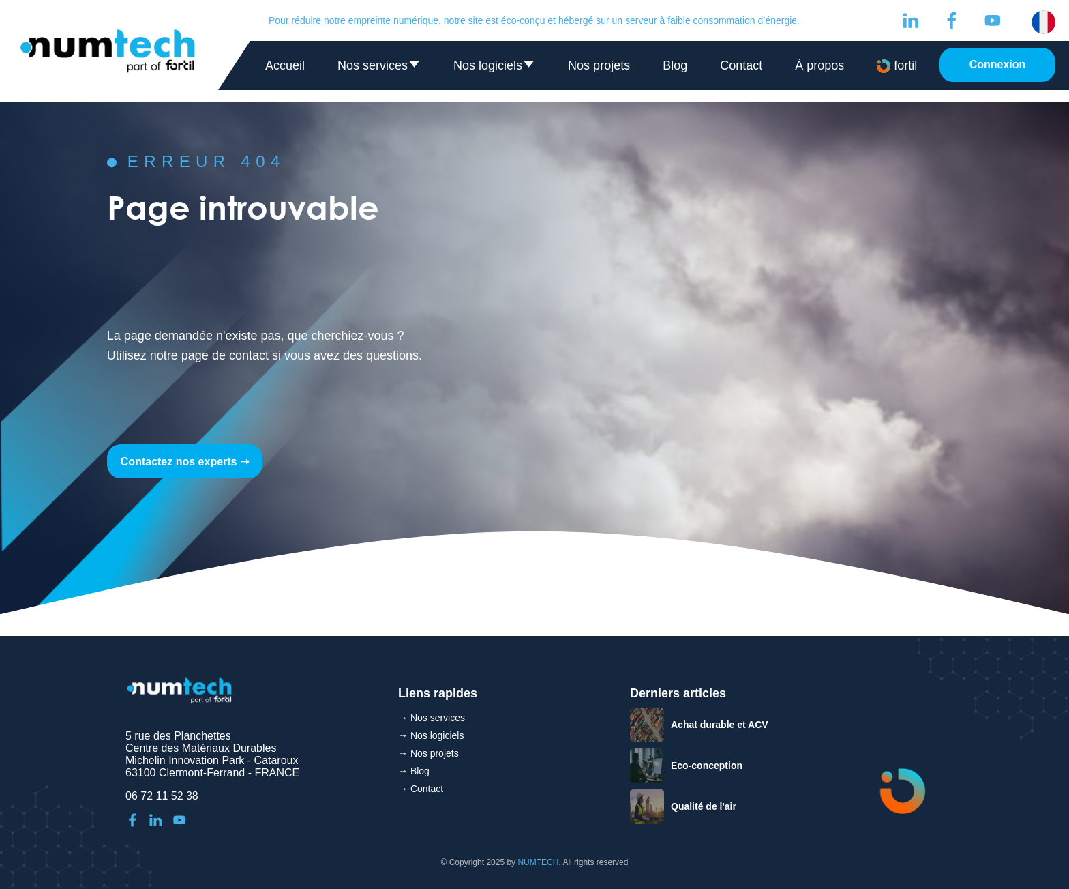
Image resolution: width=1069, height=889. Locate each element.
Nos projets (599, 65)
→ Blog (414, 771)
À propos (819, 65)
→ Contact (420, 788)
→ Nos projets (428, 753)
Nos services (379, 68)
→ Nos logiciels (431, 735)
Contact (741, 65)
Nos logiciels (494, 68)
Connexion (997, 64)
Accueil (285, 65)
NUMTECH (537, 862)
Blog (675, 65)
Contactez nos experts (179, 461)
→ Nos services (431, 717)
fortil (897, 66)
